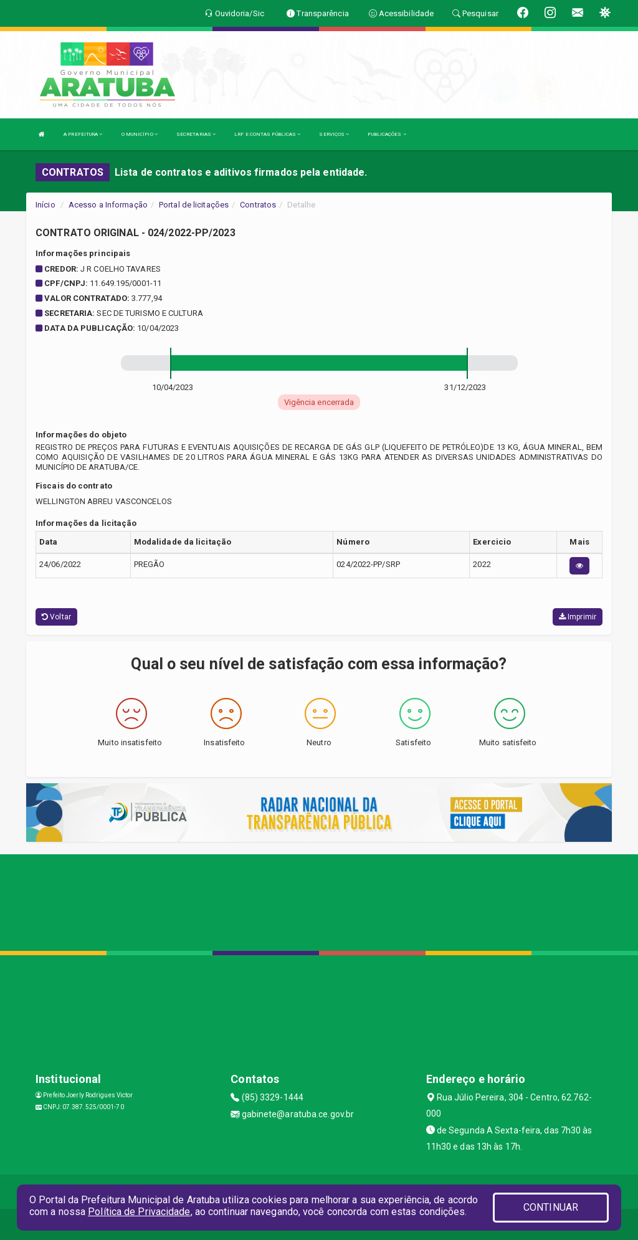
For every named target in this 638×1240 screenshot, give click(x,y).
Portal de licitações (194, 204)
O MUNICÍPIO (139, 134)
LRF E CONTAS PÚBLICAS (267, 134)
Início (45, 204)
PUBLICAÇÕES (387, 134)
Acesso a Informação (108, 204)
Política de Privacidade (139, 1212)
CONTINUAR (550, 1207)
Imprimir (577, 617)
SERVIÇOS (334, 134)
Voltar (56, 617)
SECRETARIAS (196, 134)
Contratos (258, 204)
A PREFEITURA (83, 134)
